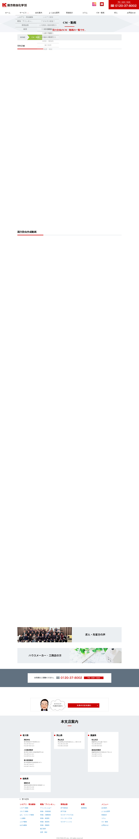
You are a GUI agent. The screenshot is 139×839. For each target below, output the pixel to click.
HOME (22, 37)
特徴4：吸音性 (44, 822)
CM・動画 (100, 13)
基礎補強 (84, 808)
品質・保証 (43, 832)
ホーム (7, 13)
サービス (23, 13)
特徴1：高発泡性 (45, 811)
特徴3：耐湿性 (44, 818)
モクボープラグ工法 (67, 815)
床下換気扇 (64, 808)
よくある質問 (54, 13)
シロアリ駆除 (24, 808)
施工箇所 (43, 828)
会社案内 (38, 13)
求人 (116, 13)
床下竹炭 (63, 811)
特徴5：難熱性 (44, 825)
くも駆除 (22, 818)
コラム (85, 13)
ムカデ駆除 (23, 822)
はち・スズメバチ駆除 (27, 815)
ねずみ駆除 (23, 825)
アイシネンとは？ (45, 808)
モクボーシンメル (66, 822)
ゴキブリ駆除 (24, 811)
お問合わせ (131, 13)
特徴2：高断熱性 (45, 815)
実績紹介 (69, 13)
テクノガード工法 (66, 818)
